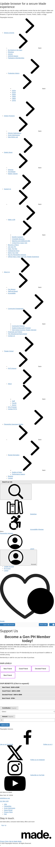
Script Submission (9, 808)
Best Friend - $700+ (8, 698)
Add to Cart (4, 725)
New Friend (8, 669)
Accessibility (19, 529)
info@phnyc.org (5, 798)
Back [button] (24, 41)
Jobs (5, 804)
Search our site (7, 482)
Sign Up (3, 825)
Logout (6, 570)
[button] (27, 531)
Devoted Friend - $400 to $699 (12, 694)
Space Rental (8, 810)
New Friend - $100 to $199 (10, 687)
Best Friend (8, 675)
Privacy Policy (8, 812)
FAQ (5, 814)
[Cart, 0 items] (52, 624)
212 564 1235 (4, 801)
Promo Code (43, 624)
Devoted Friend (40, 669)
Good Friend (23, 669)
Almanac (41, 529)
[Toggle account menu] (18, 558)
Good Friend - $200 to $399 (11, 691)
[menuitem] (9, 33)
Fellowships (7, 806)
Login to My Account (7, 624)
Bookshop (18, 514)
